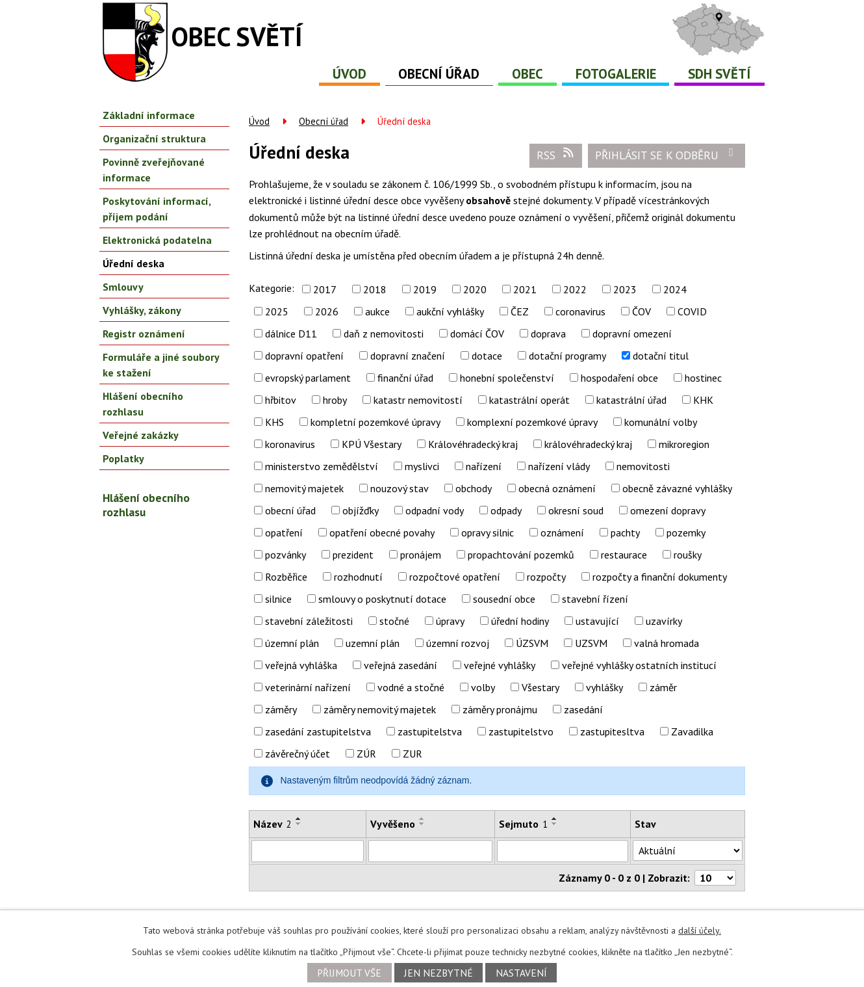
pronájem (420, 554)
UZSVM (591, 643)
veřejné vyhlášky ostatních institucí (639, 665)
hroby (335, 399)
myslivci (422, 466)
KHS (274, 421)
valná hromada (666, 643)
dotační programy (567, 355)
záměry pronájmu (500, 709)
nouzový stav (399, 488)
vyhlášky (604, 687)
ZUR (412, 753)
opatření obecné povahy (382, 532)
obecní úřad (290, 510)
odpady (506, 510)
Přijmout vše (349, 972)
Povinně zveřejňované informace (154, 169)
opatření (284, 532)
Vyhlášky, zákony (142, 310)
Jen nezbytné (438, 972)
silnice (278, 598)
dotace (487, 355)
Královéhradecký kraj (473, 444)
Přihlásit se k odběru (667, 155)
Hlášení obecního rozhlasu (143, 403)
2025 (276, 311)
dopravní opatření (304, 355)
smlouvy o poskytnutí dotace (382, 598)
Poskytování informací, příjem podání (156, 208)
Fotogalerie (616, 74)
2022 (575, 289)
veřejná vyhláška (301, 665)
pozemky (686, 532)
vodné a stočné (410, 687)
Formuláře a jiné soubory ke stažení (161, 364)
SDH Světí (719, 74)
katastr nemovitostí (418, 399)
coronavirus (580, 311)
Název (272, 823)
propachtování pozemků (521, 554)
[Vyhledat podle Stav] (688, 850)
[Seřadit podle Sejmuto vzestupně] (555, 818)
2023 (625, 289)
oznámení (562, 532)
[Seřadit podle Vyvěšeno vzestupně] (422, 818)
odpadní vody (434, 510)
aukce (377, 311)
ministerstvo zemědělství (321, 466)
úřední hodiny (520, 620)
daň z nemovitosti (384, 333)
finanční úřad (405, 377)
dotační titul (661, 355)
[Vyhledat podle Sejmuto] (562, 851)
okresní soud (576, 510)
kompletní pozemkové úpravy (375, 421)
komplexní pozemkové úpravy (532, 421)
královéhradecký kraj (588, 444)
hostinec (703, 377)
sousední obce (504, 598)
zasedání (583, 709)
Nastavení (521, 972)
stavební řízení (595, 598)
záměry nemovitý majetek (380, 709)
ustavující (597, 620)
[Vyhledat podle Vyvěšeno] (430, 851)
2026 (326, 311)
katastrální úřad (631, 399)
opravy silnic (487, 532)
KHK (703, 399)
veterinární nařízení (308, 687)
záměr (663, 687)
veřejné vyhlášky (499, 665)
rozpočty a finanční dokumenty (659, 576)
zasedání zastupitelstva (318, 731)
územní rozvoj (457, 643)
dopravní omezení (632, 333)
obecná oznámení (557, 488)
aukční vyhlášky (450, 311)
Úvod (349, 74)
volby (483, 687)
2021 (525, 289)
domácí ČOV (477, 333)
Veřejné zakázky (141, 434)
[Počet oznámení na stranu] (715, 878)
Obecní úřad (438, 74)
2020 (475, 289)
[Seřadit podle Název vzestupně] (299, 818)
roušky (688, 554)
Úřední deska (133, 263)
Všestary (540, 687)
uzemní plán (373, 643)
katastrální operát (529, 399)
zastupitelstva (430, 731)
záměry (281, 709)
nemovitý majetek (304, 488)
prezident (353, 554)
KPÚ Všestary (371, 444)
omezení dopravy (667, 510)
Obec (527, 74)
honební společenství (507, 377)
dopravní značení (407, 355)
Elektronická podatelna (157, 239)
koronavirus (290, 444)
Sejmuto (523, 823)
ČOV (641, 311)
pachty (625, 532)
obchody (473, 488)
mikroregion (684, 444)
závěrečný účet (297, 753)
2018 (375, 289)
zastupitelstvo (521, 731)
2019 (425, 289)
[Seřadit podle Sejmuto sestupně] (555, 823)
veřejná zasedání (400, 665)
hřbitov (280, 399)
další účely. (699, 930)
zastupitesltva (612, 731)
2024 (675, 289)
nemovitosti (643, 466)
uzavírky (664, 620)
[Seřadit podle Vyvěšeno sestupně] (422, 823)
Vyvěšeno (392, 823)
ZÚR (366, 753)
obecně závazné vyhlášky (677, 488)
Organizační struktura (154, 138)
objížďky (360, 510)
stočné (394, 620)
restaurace (624, 554)
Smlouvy (123, 286)
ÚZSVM (532, 643)
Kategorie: (271, 288)
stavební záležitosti (309, 620)
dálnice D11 (291, 333)
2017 (325, 289)
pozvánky (285, 554)
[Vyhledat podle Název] (307, 851)
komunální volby (660, 421)
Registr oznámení (144, 333)
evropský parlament (308, 377)
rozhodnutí (358, 576)
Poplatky (123, 458)
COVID (692, 311)
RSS (556, 155)
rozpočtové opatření (454, 576)
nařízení (484, 466)
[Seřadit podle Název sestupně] (299, 823)
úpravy (450, 620)
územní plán (292, 643)
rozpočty (546, 576)
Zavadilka (692, 731)
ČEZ (520, 311)
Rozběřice (286, 576)
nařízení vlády (559, 466)
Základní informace (149, 115)
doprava (548, 333)
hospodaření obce (619, 377)
